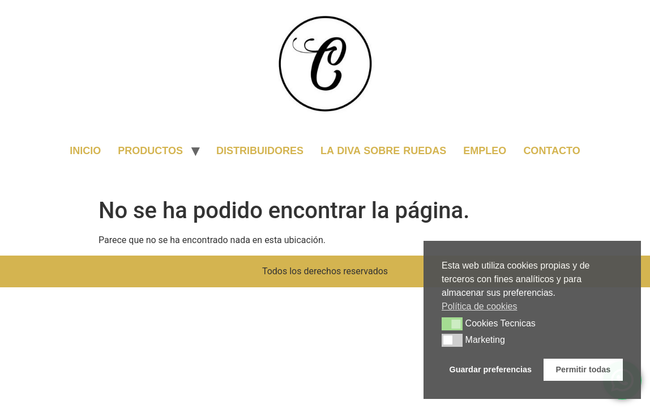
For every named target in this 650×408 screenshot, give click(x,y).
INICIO (85, 150)
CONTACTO (551, 150)
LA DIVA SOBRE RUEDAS (383, 150)
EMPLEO (484, 150)
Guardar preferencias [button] (491, 369)
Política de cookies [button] (479, 306)
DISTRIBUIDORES (259, 150)
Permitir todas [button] (583, 369)
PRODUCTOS (150, 150)
